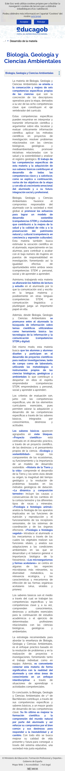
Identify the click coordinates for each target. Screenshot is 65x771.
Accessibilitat (32, 765)
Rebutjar (41, 22)
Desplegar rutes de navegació (4, 41)
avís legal (36, 16)
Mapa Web (17, 765)
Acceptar (24, 22)
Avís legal (46, 765)
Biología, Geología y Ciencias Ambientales (29, 73)
